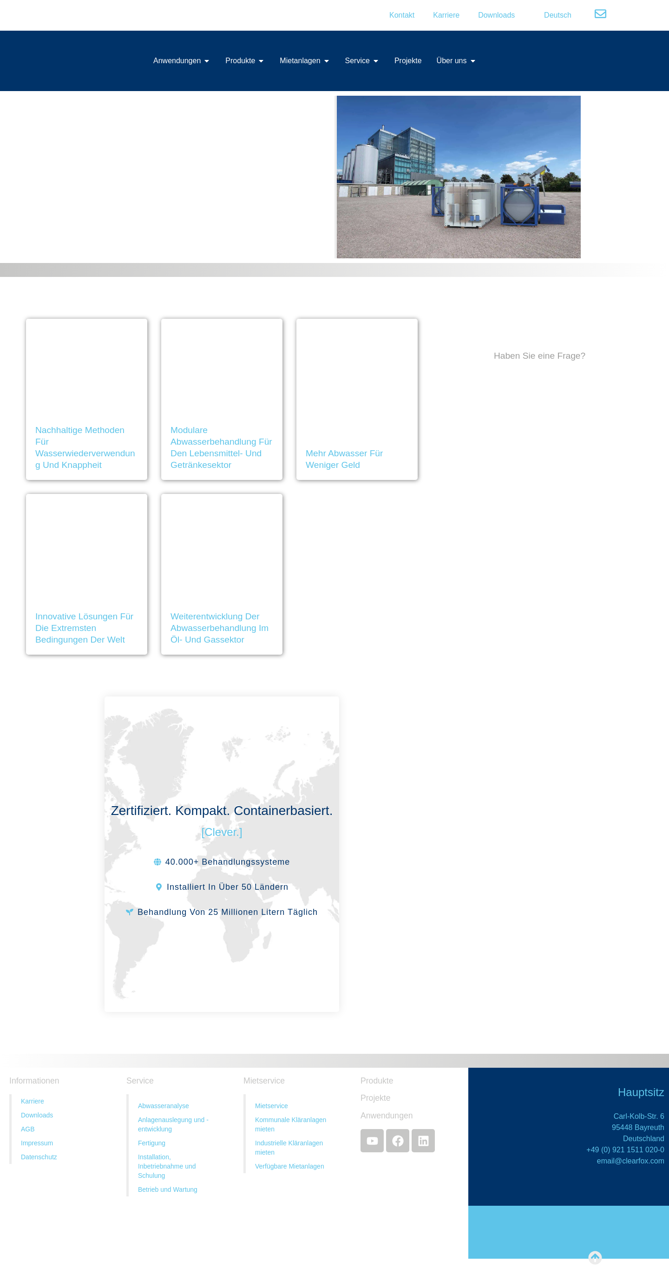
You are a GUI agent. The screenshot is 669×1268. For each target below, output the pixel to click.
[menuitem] (552, 15)
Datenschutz (39, 1157)
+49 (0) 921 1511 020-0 (625, 1150)
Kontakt (401, 15)
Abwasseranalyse (163, 1106)
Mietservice (271, 1106)
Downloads (496, 15)
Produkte (377, 1080)
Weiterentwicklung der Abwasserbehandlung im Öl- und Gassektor (220, 627)
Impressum (37, 1143)
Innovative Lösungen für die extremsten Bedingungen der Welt (84, 627)
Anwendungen (387, 1115)
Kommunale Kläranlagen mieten (290, 1124)
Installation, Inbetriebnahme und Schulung (167, 1166)
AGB (28, 1129)
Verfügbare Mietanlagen (289, 1166)
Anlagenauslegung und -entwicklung (173, 1124)
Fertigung (151, 1143)
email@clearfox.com (630, 1161)
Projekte (376, 1098)
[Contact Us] (539, 648)
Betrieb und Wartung (167, 1189)
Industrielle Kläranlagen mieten (289, 1147)
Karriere (446, 15)
